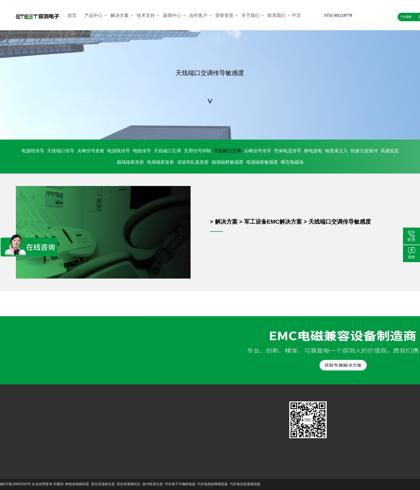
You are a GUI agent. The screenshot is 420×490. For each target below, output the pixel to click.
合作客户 (198, 15)
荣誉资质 (224, 15)
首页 (72, 15)
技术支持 (146, 15)
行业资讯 (127, 433)
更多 (20, 451)
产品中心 (94, 15)
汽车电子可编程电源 (86, 484)
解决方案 (120, 15)
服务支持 (107, 424)
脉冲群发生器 (59, 484)
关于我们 (250, 15)
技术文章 (127, 424)
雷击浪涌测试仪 (35, 484)
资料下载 (107, 433)
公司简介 (147, 424)
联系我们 (276, 15)
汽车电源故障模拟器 (119, 484)
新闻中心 (172, 15)
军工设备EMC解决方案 (273, 222)
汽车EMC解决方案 (71, 417)
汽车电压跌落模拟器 (151, 484)
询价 (411, 257)
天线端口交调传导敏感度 (340, 222)
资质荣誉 (147, 433)
